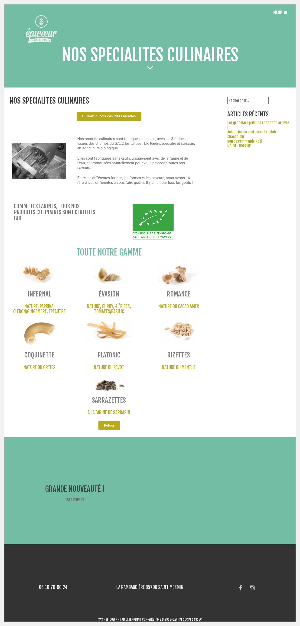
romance (178, 294)
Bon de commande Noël (244, 141)
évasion (109, 294)
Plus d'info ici (75, 499)
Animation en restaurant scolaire (252, 132)
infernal (39, 294)
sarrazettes (109, 400)
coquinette (39, 355)
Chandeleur (236, 136)
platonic (109, 355)
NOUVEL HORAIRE (239, 146)
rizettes (178, 355)
